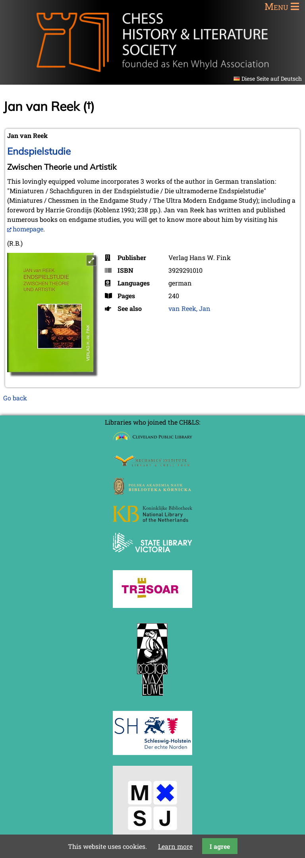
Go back (15, 398)
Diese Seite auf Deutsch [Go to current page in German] (271, 78)
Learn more (175, 846)
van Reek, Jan (189, 308)
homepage (28, 229)
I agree (220, 846)
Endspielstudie (39, 151)
